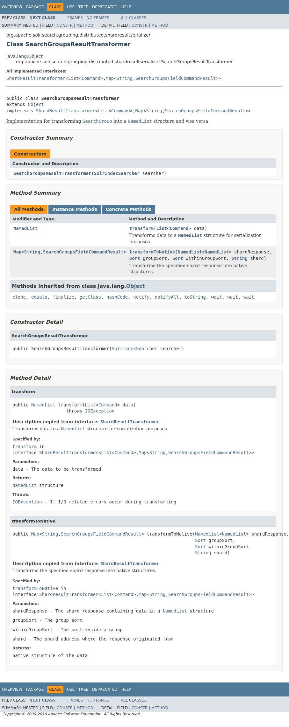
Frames (75, 18)
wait (216, 297)
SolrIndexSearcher (117, 173)
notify (141, 297)
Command (91, 78)
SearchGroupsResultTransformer (52, 173)
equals (39, 297)
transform (141, 228)
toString (195, 297)
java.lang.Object (24, 56)
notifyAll (167, 297)
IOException (100, 410)
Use (71, 7)
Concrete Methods (129, 209)
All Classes (133, 18)
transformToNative (152, 251)
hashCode (117, 297)
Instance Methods (74, 209)
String (125, 78)
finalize (63, 297)
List (73, 78)
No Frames (98, 18)
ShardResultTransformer (35, 78)
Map (110, 78)
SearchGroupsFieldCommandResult (175, 78)
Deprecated (105, 7)
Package (35, 7)
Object (36, 104)
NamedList (25, 228)
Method (84, 25)
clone (19, 297)
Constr (65, 25)
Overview (12, 7)
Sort (134, 258)
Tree (83, 7)
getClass (90, 297)
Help (126, 7)
